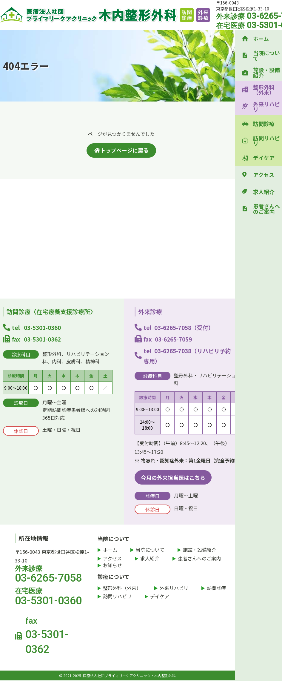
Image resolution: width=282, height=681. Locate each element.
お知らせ (112, 565)
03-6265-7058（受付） (184, 328)
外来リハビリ (266, 106)
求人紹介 (264, 192)
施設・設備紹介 (266, 72)
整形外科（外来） (264, 89)
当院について (266, 55)
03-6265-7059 (173, 339)
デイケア (264, 158)
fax (58, 637)
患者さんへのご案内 (266, 208)
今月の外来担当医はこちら (173, 477)
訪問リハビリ (266, 140)
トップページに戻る (121, 150)
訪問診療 (264, 123)
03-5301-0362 (42, 339)
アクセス (263, 175)
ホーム (261, 38)
